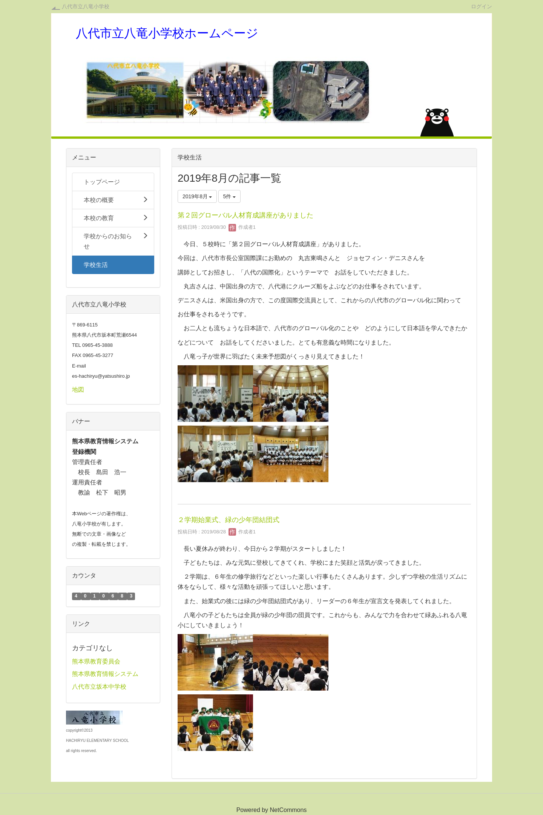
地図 (78, 389)
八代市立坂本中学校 (99, 686)
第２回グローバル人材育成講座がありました (245, 215)
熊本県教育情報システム (105, 674)
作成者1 (242, 227)
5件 (229, 196)
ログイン (481, 6)
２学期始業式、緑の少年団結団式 (228, 520)
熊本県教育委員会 (96, 661)
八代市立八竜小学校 (85, 6)
